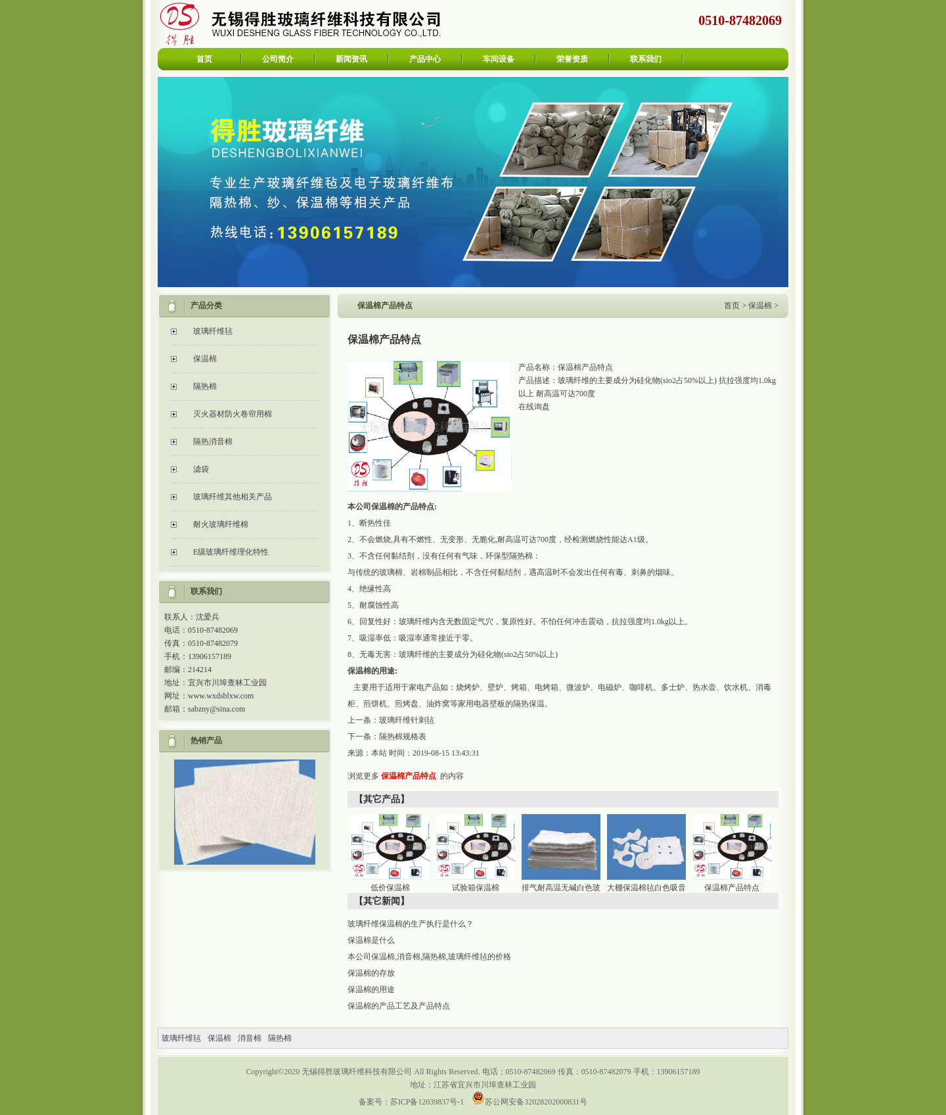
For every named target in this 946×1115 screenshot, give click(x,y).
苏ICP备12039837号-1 (427, 1101)
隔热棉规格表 (402, 736)
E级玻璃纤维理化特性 (231, 552)
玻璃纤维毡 (213, 331)
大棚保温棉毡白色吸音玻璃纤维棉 (648, 891)
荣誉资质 (572, 59)
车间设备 (498, 59)
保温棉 (205, 358)
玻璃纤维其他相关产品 (232, 496)
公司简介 (278, 59)
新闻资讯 (351, 59)
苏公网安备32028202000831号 (536, 1101)
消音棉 (249, 1038)
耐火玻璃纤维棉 (220, 524)
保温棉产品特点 (408, 776)
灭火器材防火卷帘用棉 (232, 414)
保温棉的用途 (371, 989)
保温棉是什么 (371, 940)
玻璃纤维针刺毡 (406, 720)
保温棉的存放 (371, 973)
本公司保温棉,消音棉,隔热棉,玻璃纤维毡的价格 (429, 956)
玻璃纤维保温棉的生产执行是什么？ (411, 923)
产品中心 (425, 59)
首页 (204, 59)
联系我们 (646, 59)
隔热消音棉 (213, 441)
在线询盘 (534, 406)
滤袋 (201, 469)
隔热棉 (205, 386)
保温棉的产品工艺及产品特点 (399, 1006)
